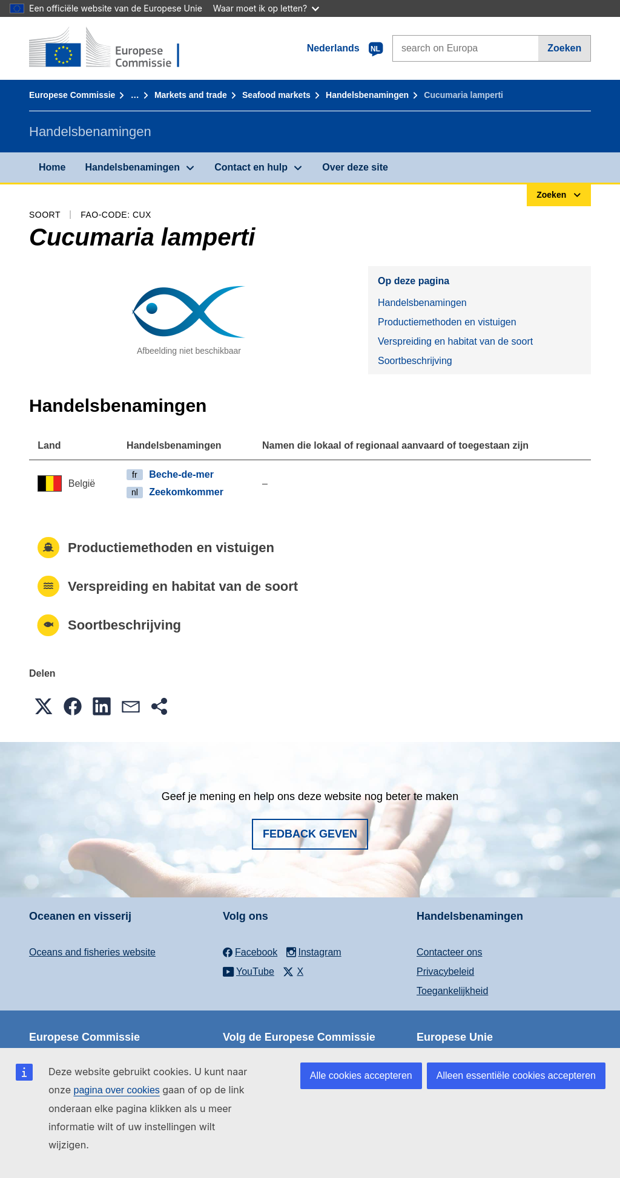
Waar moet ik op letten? (266, 8)
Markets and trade (190, 95)
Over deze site (355, 167)
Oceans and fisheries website (92, 952)
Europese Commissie (72, 95)
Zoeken (564, 48)
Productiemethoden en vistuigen (447, 322)
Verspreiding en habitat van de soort (455, 341)
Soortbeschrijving (415, 361)
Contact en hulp (251, 167)
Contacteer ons (450, 952)
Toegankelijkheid (452, 991)
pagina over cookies (116, 1090)
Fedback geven (310, 834)
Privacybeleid (445, 971)
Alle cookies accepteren (361, 1075)
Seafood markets (276, 95)
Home (52, 167)
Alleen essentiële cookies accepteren (516, 1075)
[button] (43, 706)
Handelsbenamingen (367, 95)
